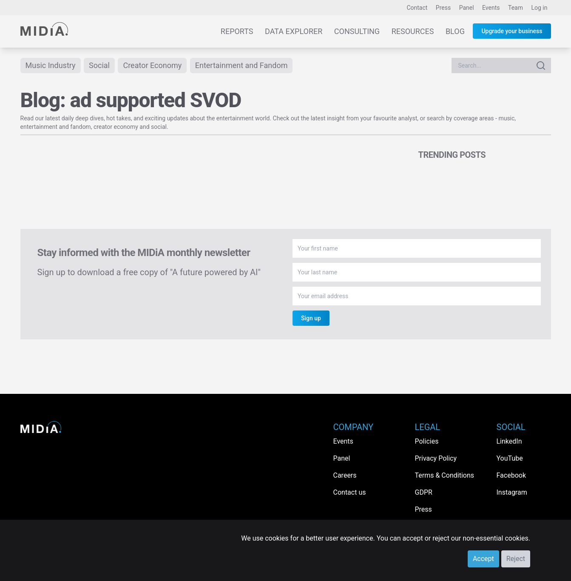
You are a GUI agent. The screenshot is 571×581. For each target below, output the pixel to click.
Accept (483, 559)
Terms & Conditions (444, 475)
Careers (345, 475)
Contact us (349, 492)
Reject (515, 559)
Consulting (357, 31)
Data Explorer (293, 31)
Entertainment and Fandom (241, 65)
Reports (237, 31)
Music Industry (51, 65)
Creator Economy (152, 65)
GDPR (423, 492)
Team (515, 7)
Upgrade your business (511, 31)
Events (491, 7)
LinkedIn (509, 441)
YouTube (510, 458)
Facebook (511, 475)
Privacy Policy (436, 458)
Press (443, 7)
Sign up (311, 318)
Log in (539, 7)
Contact (416, 7)
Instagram (512, 492)
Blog (455, 31)
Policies (427, 441)
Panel (466, 7)
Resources (413, 31)
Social (99, 65)
